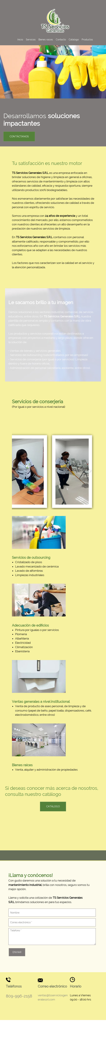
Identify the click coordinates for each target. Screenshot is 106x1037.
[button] (25, 466)
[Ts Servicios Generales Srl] (55, 21)
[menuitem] (20, 40)
